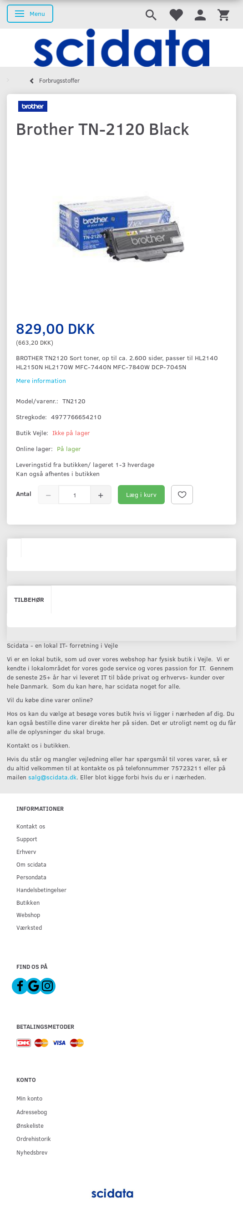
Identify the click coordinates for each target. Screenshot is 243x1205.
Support (26, 839)
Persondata (31, 877)
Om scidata (31, 864)
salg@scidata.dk (52, 777)
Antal (23, 493)
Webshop (28, 914)
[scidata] (121, 48)
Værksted (29, 927)
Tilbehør (29, 599)
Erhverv (26, 851)
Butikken (28, 902)
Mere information (41, 380)
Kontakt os (30, 826)
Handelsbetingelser (41, 889)
